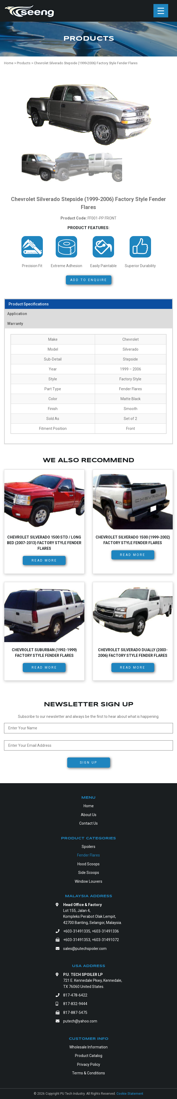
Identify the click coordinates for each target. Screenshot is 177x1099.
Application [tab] (17, 314)
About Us (88, 815)
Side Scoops (88, 872)
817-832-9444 (75, 1004)
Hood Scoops (88, 864)
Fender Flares (88, 855)
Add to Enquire (88, 280)
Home (89, 806)
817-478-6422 (75, 995)
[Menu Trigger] (160, 10)
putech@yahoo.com (80, 1021)
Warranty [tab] (15, 323)
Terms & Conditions (88, 1073)
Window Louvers (88, 881)
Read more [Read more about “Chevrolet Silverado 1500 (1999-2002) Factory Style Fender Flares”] (132, 555)
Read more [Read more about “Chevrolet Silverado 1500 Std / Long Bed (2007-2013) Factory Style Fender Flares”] (44, 560)
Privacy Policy (88, 1064)
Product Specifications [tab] (29, 304)
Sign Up (88, 762)
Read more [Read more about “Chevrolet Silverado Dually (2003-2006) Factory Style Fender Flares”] (132, 667)
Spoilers (88, 846)
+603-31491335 (76, 931)
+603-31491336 (105, 931)
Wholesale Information (88, 1047)
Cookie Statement (129, 1094)
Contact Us (88, 823)
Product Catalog (88, 1055)
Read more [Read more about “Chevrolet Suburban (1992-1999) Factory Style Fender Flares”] (44, 667)
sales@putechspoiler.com (85, 948)
